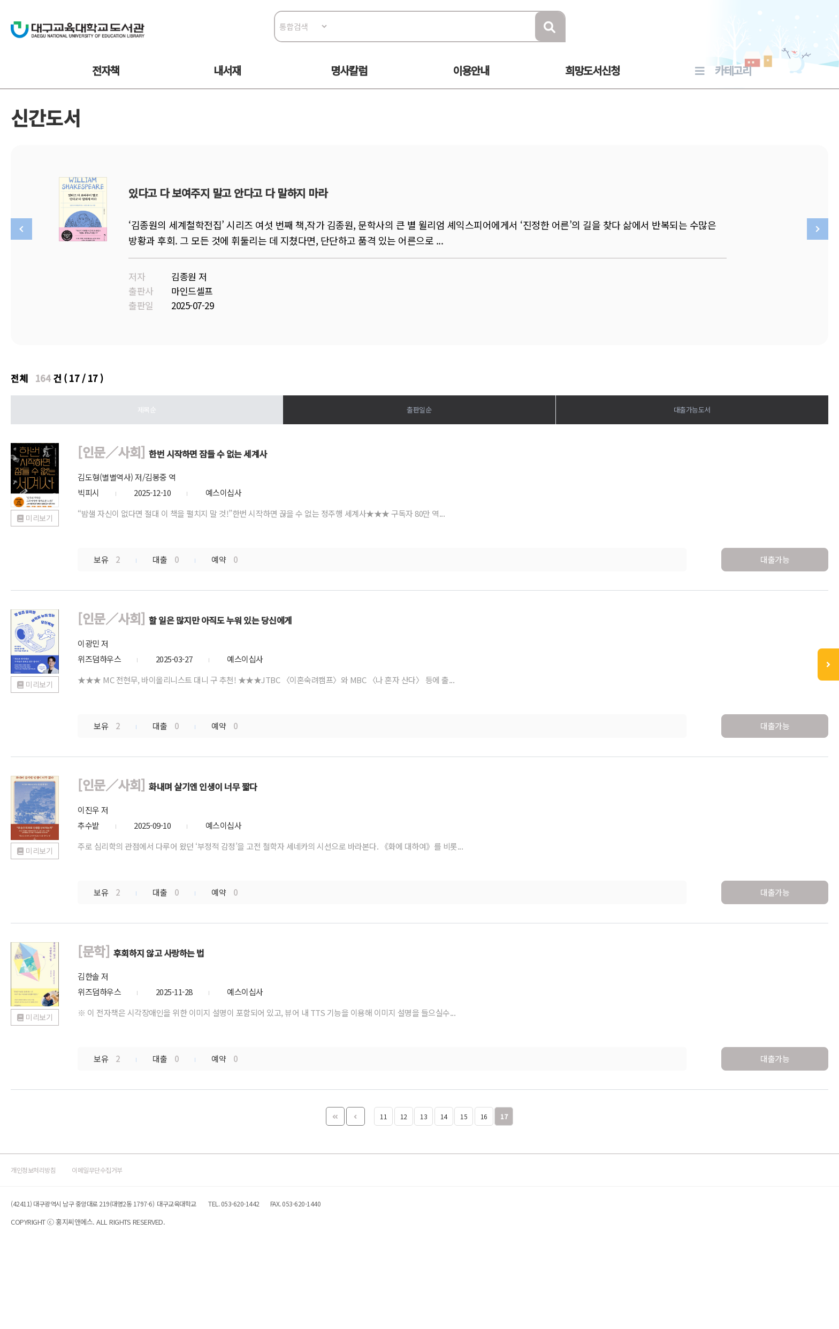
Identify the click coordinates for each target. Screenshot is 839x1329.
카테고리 (733, 81)
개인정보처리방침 (78, 1225)
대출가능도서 (669, 453)
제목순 (169, 453)
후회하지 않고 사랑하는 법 (240, 992)
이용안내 (471, 81)
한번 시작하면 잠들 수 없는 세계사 (296, 497)
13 (423, 1155)
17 (503, 1155)
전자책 (105, 81)
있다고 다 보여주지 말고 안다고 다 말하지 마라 (370, 217)
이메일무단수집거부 (164, 1225)
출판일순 (419, 453)
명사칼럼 (349, 81)
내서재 (227, 81)
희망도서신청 (592, 81)
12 (403, 1155)
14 (443, 1155)
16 (483, 1155)
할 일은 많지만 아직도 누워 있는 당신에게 (315, 662)
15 (463, 1155)
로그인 (786, 40)
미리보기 (85, 606)
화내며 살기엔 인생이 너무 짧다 (289, 827)
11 (383, 1155)
